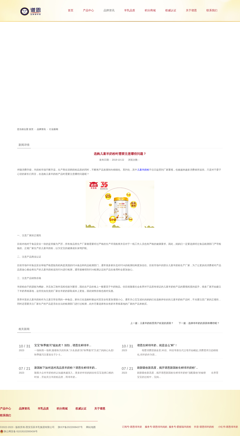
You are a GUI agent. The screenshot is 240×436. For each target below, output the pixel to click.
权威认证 (170, 10)
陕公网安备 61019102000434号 (21, 431)
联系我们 (211, 10)
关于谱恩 (191, 10)
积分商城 (150, 10)
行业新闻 (53, 129)
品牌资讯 (109, 10)
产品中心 (88, 10)
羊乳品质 (129, 10)
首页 (70, 10)
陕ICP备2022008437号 (70, 427)
